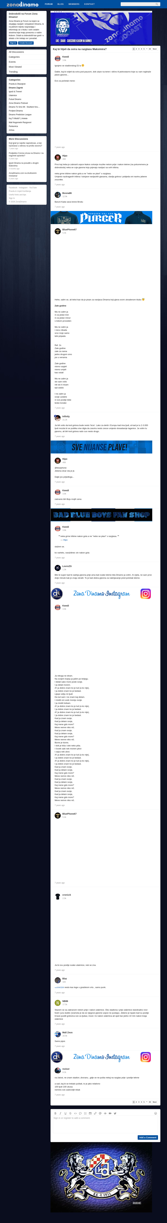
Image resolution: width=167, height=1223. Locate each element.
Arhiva (11, 130)
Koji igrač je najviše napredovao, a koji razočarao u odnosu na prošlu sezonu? (25, 144)
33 (150, 49)
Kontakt (89, 4)
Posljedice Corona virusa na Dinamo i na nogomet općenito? (26, 154)
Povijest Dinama (16, 111)
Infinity (66, 416)
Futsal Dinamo (15, 99)
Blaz (64, 978)
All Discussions (16, 52)
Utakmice (13, 95)
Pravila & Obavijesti (17, 84)
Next (155, 49)
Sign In (13, 43)
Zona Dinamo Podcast (18, 103)
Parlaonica (13, 126)
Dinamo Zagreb (16, 88)
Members (74, 4)
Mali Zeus (67, 1032)
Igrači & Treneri (15, 91)
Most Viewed (15, 67)
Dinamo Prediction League (20, 114)
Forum (49, 4)
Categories (14, 57)
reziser (66, 1069)
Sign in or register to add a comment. (105, 1124)
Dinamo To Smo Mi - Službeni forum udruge (25, 107)
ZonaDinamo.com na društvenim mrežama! (23, 174)
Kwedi (65, 56)
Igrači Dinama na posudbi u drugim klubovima (24, 164)
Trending (13, 71)
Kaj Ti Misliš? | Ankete (18, 118)
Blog (61, 4)
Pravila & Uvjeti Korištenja (20, 191)
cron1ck (66, 895)
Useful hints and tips (17, 195)
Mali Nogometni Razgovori (20, 122)
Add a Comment (147, 1137)
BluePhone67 (69, 229)
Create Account (25, 43)
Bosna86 (67, 193)
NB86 (65, 1001)
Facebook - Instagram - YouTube (23, 188)
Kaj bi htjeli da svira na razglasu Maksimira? (80, 49)
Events (12, 62)
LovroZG (67, 566)
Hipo (64, 155)
